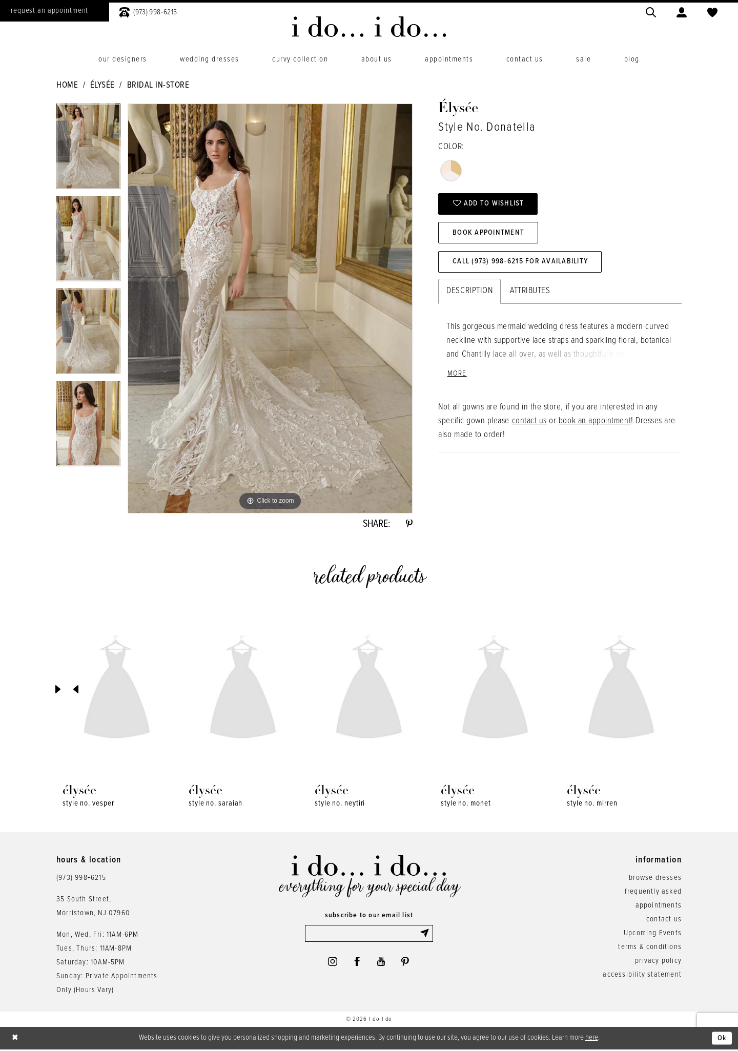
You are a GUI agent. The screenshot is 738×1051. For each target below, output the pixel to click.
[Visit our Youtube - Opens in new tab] (381, 964)
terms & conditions (650, 948)
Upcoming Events (653, 934)
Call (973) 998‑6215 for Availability (522, 264)
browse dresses (655, 879)
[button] (681, 11)
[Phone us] (148, 11)
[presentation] (116, 690)
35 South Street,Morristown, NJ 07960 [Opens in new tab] (93, 907)
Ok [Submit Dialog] (722, 1039)
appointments (659, 906)
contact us (529, 423)
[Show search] (651, 11)
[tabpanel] (88, 150)
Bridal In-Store (158, 85)
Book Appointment (489, 234)
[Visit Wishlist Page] (712, 11)
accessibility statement (642, 976)
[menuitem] (148, 11)
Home (67, 85)
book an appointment (595, 423)
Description (469, 293)
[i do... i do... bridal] (369, 26)
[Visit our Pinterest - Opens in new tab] (406, 964)
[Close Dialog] (15, 1039)
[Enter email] (369, 934)
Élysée (102, 85)
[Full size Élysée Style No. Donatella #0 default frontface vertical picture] (270, 308)
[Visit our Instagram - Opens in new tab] (331, 964)
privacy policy (658, 962)
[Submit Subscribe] (426, 934)
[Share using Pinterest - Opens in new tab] (409, 525)
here (591, 1039)
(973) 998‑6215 (81, 879)
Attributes (530, 293)
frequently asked (653, 893)
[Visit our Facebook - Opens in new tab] (357, 964)
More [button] (457, 376)
